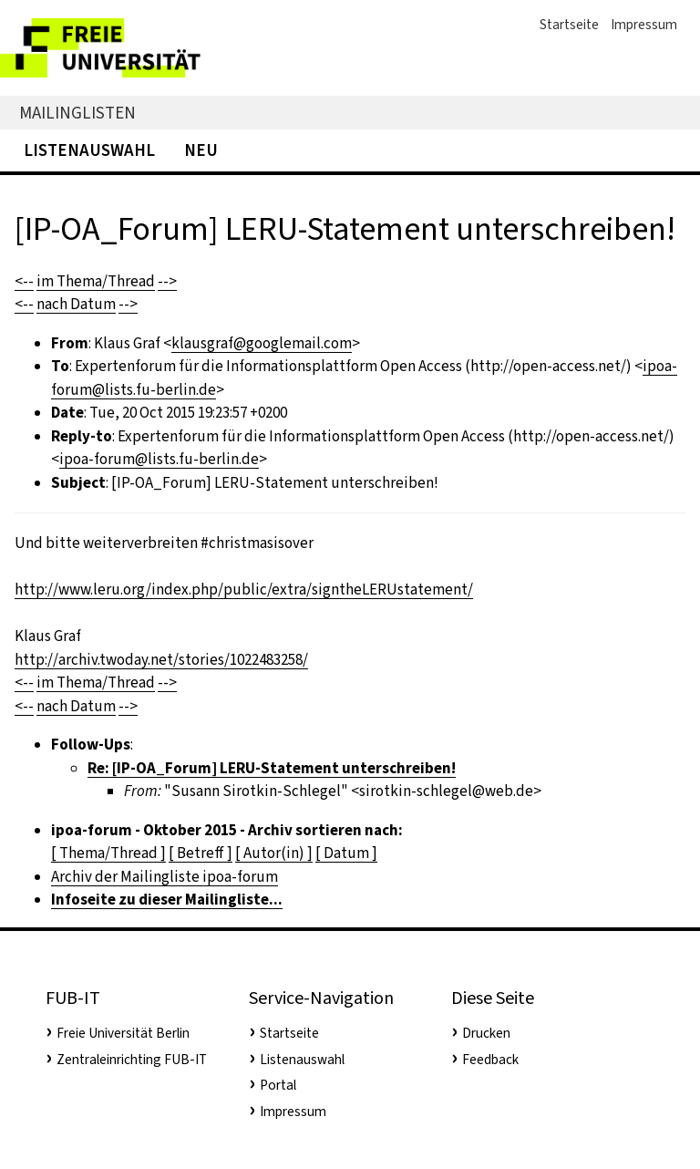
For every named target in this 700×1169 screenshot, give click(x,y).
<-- (24, 281)
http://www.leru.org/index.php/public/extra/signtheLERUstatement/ (244, 589)
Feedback (490, 1059)
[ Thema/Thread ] (108, 853)
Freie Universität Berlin (123, 1033)
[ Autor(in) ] (274, 853)
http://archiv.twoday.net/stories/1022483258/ (161, 659)
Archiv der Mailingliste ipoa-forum (164, 876)
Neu (201, 150)
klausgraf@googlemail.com (261, 343)
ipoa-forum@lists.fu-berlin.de (159, 459)
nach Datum (76, 304)
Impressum (644, 25)
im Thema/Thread (95, 281)
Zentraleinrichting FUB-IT (132, 1059)
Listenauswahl (89, 150)
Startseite (569, 25)
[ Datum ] (346, 853)
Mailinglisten (77, 112)
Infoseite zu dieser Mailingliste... (167, 899)
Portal (278, 1085)
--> (167, 281)
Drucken (486, 1033)
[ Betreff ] (200, 853)
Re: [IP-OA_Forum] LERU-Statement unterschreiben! (272, 768)
